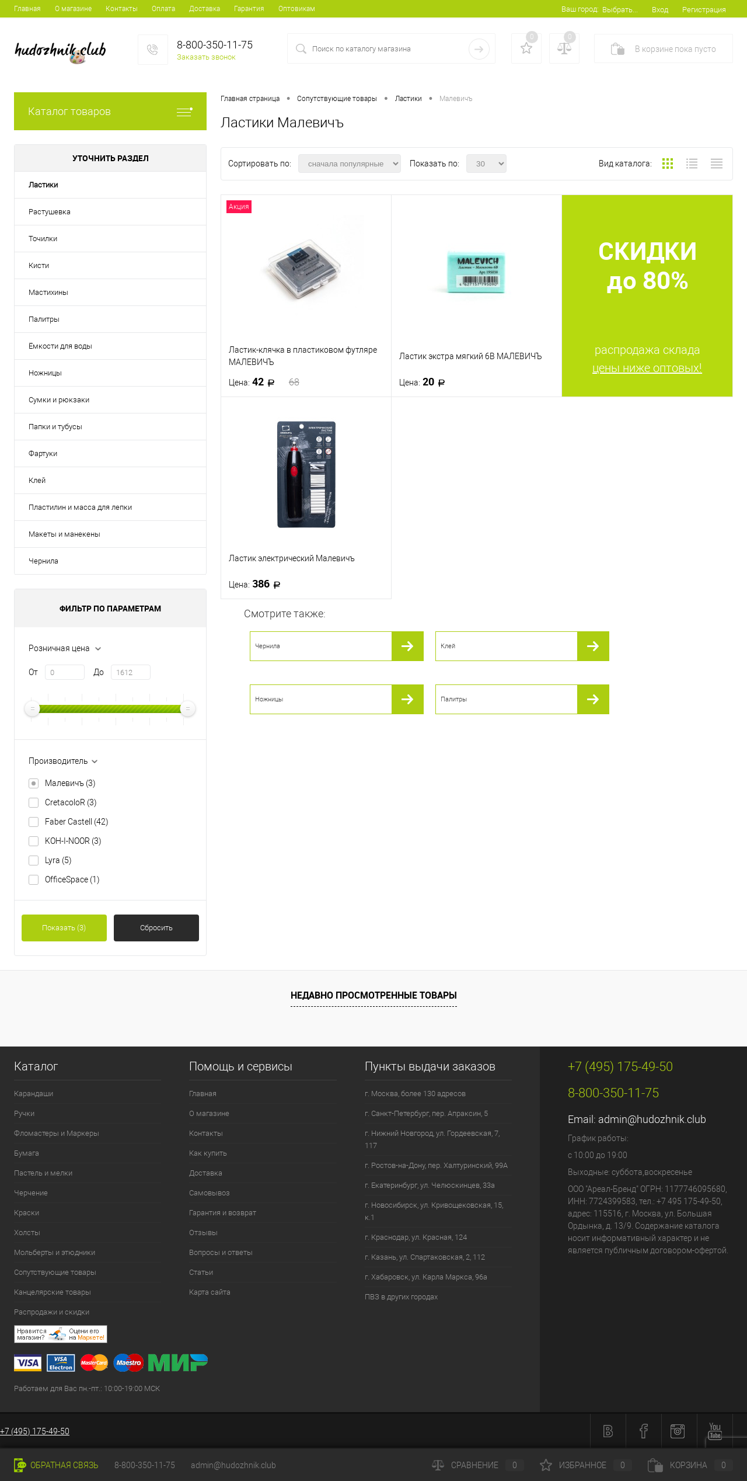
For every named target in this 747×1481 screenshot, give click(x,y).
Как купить (208, 1153)
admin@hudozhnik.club (652, 1119)
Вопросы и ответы (221, 1252)
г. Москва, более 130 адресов (415, 1093)
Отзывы (203, 1232)
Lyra (58, 860)
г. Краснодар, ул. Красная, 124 (416, 1237)
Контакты (122, 9)
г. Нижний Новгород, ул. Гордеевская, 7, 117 (432, 1139)
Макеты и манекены (64, 534)
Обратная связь (56, 1465)
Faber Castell (77, 821)
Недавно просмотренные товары (374, 995)
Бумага (26, 1153)
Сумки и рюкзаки (59, 399)
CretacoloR (71, 802)
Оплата (163, 9)
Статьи (201, 1272)
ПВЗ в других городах (401, 1296)
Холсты (27, 1232)
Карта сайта (210, 1292)
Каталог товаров (110, 111)
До (98, 672)
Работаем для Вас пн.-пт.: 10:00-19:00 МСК (87, 1388)
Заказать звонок (206, 57)
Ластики (43, 184)
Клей (37, 480)
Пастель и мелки (43, 1173)
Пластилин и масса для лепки (80, 507)
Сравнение (478, 1465)
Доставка (204, 9)
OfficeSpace (72, 879)
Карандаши (33, 1093)
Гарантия (249, 9)
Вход (660, 9)
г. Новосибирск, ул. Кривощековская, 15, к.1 (434, 1211)
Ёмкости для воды (60, 346)
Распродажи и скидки (51, 1312)
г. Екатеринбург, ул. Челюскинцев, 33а (430, 1185)
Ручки (24, 1113)
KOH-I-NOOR (73, 841)
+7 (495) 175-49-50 (34, 1431)
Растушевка (50, 211)
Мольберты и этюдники (54, 1252)
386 (258, 584)
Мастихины (48, 292)
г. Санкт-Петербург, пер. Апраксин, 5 (426, 1113)
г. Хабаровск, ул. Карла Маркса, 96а (426, 1277)
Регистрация (704, 9)
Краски (26, 1212)
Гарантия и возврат (222, 1212)
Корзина (690, 1465)
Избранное (586, 1465)
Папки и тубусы (55, 426)
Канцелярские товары (52, 1292)
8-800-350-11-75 (144, 1465)
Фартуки (43, 453)
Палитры (44, 319)
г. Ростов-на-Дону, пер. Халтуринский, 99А (436, 1165)
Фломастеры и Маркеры (56, 1133)
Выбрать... (620, 9)
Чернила (43, 561)
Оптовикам (296, 9)
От (33, 672)
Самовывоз (209, 1192)
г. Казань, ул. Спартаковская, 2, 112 (425, 1257)
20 (425, 382)
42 (264, 382)
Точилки (43, 238)
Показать (64, 927)
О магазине (73, 9)
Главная (27, 9)
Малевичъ (70, 783)
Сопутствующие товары (55, 1272)
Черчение (31, 1192)
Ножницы (45, 372)
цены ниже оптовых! (647, 368)
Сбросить (156, 927)
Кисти (39, 265)
